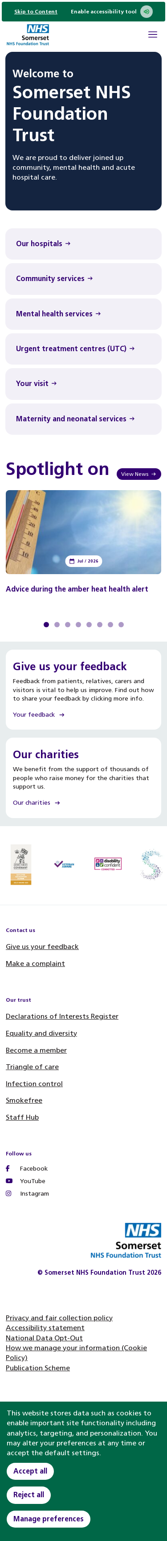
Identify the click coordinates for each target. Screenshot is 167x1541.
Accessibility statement (45, 1327)
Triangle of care (32, 1066)
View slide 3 (67, 624)
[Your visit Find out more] (83, 383)
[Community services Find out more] (83, 278)
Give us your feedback (42, 946)
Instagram (27, 1193)
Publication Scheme (38, 1368)
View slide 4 (78, 624)
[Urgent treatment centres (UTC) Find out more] (83, 349)
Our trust (18, 1000)
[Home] (27, 36)
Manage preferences (48, 1519)
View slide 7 (110, 624)
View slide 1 (46, 624)
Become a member (36, 1050)
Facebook (27, 1168)
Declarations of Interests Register (62, 1016)
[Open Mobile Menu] (153, 36)
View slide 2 (57, 624)
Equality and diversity (41, 1033)
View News (139, 474)
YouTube (25, 1181)
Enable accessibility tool (112, 11)
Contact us (20, 930)
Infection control (34, 1083)
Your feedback (39, 714)
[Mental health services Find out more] (83, 314)
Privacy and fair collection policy (59, 1318)
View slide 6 (99, 624)
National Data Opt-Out (44, 1338)
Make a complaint (35, 963)
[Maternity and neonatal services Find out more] (83, 419)
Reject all (28, 1495)
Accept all (30, 1471)
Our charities (37, 802)
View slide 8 (121, 624)
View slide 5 (89, 624)
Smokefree (24, 1100)
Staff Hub (22, 1117)
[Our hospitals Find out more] (83, 244)
